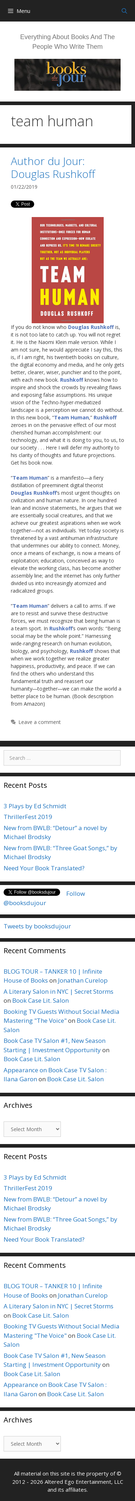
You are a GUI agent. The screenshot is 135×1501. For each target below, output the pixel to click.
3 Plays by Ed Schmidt (35, 806)
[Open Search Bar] (124, 11)
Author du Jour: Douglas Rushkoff (53, 167)
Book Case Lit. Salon (40, 1000)
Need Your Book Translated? (44, 868)
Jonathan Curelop (83, 980)
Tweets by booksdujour (37, 926)
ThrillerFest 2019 (28, 817)
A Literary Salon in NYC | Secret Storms (58, 991)
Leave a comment (39, 722)
